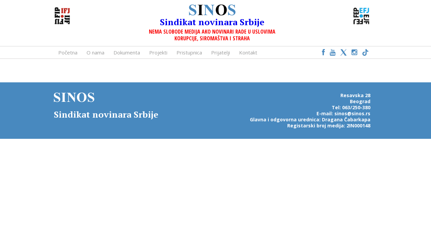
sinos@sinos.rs (352, 113)
